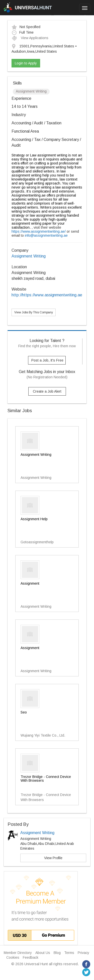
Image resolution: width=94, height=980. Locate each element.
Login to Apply (26, 63)
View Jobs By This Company (33, 312)
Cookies (12, 957)
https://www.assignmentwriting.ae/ (39, 231)
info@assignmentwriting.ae (46, 235)
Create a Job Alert (47, 391)
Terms (69, 953)
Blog (57, 953)
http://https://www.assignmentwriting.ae (47, 295)
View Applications (30, 38)
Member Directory (18, 953)
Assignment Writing (29, 256)
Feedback (30, 957)
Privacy (83, 953)
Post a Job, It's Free (47, 360)
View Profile (53, 858)
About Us (42, 953)
